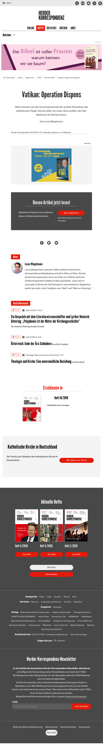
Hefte (41, 28)
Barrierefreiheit (68, 726)
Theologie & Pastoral (82, 612)
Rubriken (7, 35)
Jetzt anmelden (81, 706)
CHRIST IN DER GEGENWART (23, 616)
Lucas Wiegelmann (53, 121)
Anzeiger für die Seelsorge (64, 621)
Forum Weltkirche (84, 621)
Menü (8, 3)
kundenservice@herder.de (57, 634)
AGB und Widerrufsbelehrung (28, 726)
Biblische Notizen (77, 625)
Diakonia (90, 625)
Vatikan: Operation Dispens (69, 77)
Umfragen (57, 607)
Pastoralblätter (44, 621)
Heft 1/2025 (29, 310)
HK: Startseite (9, 77)
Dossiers (51, 28)
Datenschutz (51, 726)
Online (30, 28)
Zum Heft (27, 554)
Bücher (63, 28)
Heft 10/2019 (49, 77)
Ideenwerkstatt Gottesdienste (23, 621)
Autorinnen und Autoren (51, 602)
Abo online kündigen (78, 634)
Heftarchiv (29, 77)
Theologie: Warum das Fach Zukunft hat (40, 355)
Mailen (57, 242)
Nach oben (51, 732)
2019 (39, 77)
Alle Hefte (51, 567)
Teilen (42, 242)
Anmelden (62, 221)
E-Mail (14, 701)
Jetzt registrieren (71, 212)
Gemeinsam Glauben (17, 625)
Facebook (61, 640)
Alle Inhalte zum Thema (76, 460)
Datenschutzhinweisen (76, 696)
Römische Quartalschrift (51, 629)
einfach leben (43, 616)
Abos (73, 28)
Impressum (84, 726)
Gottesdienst (86, 616)
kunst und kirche (61, 625)
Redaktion (78, 602)
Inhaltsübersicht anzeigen (58, 405)
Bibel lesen (47, 625)
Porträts (67, 602)
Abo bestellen (51, 574)
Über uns (35, 602)
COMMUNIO (73, 616)
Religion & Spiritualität (61, 612)
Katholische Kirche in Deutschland (32, 447)
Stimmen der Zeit (59, 616)
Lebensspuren (34, 625)
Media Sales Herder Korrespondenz (35, 612)
